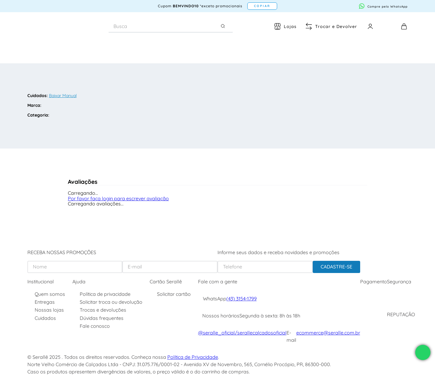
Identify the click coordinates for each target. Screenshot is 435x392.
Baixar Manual (63, 95)
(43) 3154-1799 (241, 299)
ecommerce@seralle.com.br (328, 333)
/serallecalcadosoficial (261, 333)
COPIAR (262, 6)
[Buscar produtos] (224, 26)
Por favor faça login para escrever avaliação (118, 198)
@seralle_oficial (216, 333)
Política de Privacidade (192, 357)
